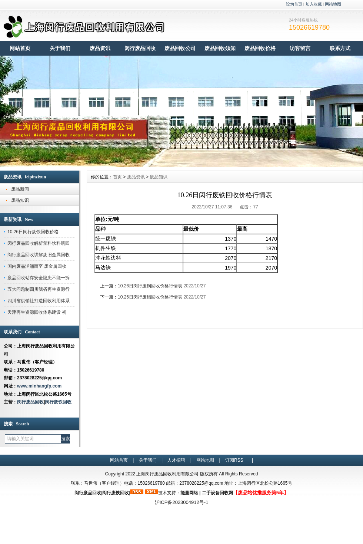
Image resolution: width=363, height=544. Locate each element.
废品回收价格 (260, 48)
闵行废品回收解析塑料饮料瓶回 (38, 243)
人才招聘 (176, 460)
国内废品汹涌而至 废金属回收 (36, 266)
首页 (117, 176)
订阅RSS (234, 460)
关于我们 (60, 48)
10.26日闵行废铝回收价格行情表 (150, 297)
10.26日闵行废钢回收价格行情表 (150, 286)
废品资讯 (100, 48)
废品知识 (20, 200)
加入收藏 (314, 4)
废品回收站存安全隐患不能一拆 (38, 277)
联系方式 (340, 48)
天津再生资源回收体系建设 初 (36, 312)
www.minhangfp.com (39, 386)
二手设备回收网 (217, 492)
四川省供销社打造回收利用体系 (38, 300)
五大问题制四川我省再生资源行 (38, 289)
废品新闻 (20, 189)
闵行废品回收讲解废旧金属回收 (38, 254)
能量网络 (189, 492)
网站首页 (20, 48)
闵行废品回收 (140, 48)
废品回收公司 (180, 48)
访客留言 (300, 48)
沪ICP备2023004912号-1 (182, 502)
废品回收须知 (220, 48)
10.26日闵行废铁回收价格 (33, 231)
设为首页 (294, 4)
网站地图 (333, 4)
